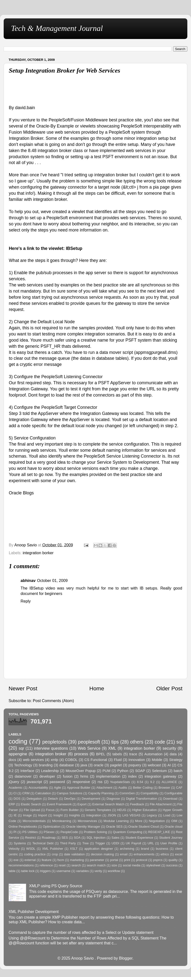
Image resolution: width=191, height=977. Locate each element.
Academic (16, 787)
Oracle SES (114, 826)
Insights (74, 815)
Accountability (38, 787)
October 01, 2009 (52, 580)
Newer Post (23, 688)
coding (18, 741)
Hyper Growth (172, 810)
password (57, 782)
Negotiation (157, 821)
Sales (115, 837)
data (173, 754)
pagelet (116, 765)
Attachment (104, 787)
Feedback (137, 804)
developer (47, 776)
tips (115, 742)
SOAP (140, 771)
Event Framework (59, 804)
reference (46, 865)
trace (133, 754)
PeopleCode (69, 832)
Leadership (50, 771)
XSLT (73, 848)
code (160, 742)
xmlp (54, 760)
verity (98, 871)
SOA (77, 837)
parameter (97, 860)
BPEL (100, 754)
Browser (164, 787)
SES (64, 837)
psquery (134, 765)
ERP (12, 804)
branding (46, 765)
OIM (174, 821)
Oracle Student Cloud (143, 826)
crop (55, 854)
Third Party (68, 843)
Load (166, 815)
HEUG (121, 810)
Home (96, 688)
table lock (28, 871)
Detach (53, 798)
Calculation (43, 793)
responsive (81, 782)
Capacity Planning (101, 793)
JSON (111, 815)
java (84, 765)
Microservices (87, 821)
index (132, 776)
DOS (16, 798)
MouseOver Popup (81, 771)
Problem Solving (95, 832)
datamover (23, 776)
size (114, 865)
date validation (74, 854)
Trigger (100, 843)
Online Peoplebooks (23, 826)
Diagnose (113, 798)
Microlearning (61, 821)
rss (100, 782)
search (76, 865)
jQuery (14, 782)
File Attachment (160, 804)
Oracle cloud (173, 826)
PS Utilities (30, 832)
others (136, 742)
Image (27, 815)
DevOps (70, 798)
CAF (179, 787)
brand (145, 848)
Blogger (125, 958)
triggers (45, 871)
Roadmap (49, 837)
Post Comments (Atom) (53, 700)
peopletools (54, 742)
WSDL (30, 848)
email (124, 854)
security (169, 748)
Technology (23, 765)
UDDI (115, 843)
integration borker (38, 553)
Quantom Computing (127, 832)
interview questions (51, 748)
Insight (58, 815)
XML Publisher (52, 848)
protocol (141, 860)
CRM (26, 793)
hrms (84, 776)
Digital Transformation (141, 798)
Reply (26, 601)
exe (16, 860)
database (66, 765)
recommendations (21, 865)
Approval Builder (78, 787)
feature (46, 860)
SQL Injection (96, 837)
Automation (153, 754)
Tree (85, 843)
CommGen (127, 793)
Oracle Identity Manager (83, 826)
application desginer (98, 848)
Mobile (157, 760)
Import (42, 815)
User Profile (168, 843)
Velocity (14, 848)
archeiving (127, 848)
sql (179, 742)
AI (169, 765)
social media (131, 865)
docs (12, 760)
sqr (21, 748)
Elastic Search (31, 804)
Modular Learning (116, 821)
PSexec (49, 832)
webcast (154, 765)
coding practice (35, 854)
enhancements (144, 854)
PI (14, 832)
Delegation (34, 798)
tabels (117, 754)
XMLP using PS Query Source (55, 886)
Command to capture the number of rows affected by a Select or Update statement (81, 932)
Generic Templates (98, 810)
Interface (27, 771)
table (12, 871)
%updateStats (120, 782)
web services (33, 760)
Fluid (118, 760)
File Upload (32, 810)
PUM (106, 771)
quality (173, 860)
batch (178, 771)
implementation (108, 776)
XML (112, 748)
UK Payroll (133, 843)
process (81, 754)
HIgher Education (144, 810)
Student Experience (139, 837)
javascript (34, 782)
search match (96, 865)
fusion (67, 776)
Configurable (173, 793)
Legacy (152, 815)
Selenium (159, 771)
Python (122, 771)
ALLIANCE (169, 782)
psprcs (158, 860)
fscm (60, 860)
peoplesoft (89, 742)
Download (170, 798)
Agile (57, 787)
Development (91, 798)
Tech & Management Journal (57, 28)
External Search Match (108, 804)
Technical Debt (43, 843)
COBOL (71, 760)
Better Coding (143, 787)
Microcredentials (34, 821)
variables (82, 871)
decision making (102, 854)
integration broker (50, 754)
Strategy (175, 760)
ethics (165, 854)
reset (62, 865)
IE (15, 815)
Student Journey (170, 837)
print (127, 860)
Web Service (89, 748)
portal (114, 860)
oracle (99, 765)
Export (81, 804)
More (139, 821)
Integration (93, 815)
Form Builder (69, 810)
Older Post (169, 688)
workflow (114, 871)
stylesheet (153, 865)
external (30, 860)
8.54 (140, 782)
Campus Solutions (69, 793)
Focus (50, 810)
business (162, 848)
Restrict (30, 837)
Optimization (51, 826)
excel (178, 854)
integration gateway (160, 776)
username (63, 871)
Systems (20, 843)
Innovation (137, 760)
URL (150, 843)
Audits (122, 787)
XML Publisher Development (34, 911)
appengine (18, 754)
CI (15, 793)
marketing (77, 860)
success (172, 865)
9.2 (152, 782)
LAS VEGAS (131, 815)
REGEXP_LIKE (159, 832)
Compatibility (150, 793)
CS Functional (95, 760)
